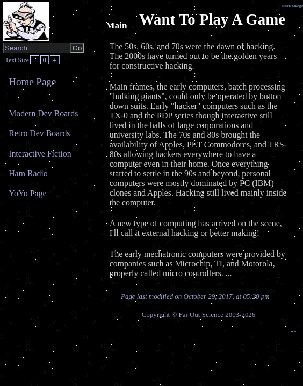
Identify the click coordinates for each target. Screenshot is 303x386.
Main (116, 25)
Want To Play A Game (212, 19)
